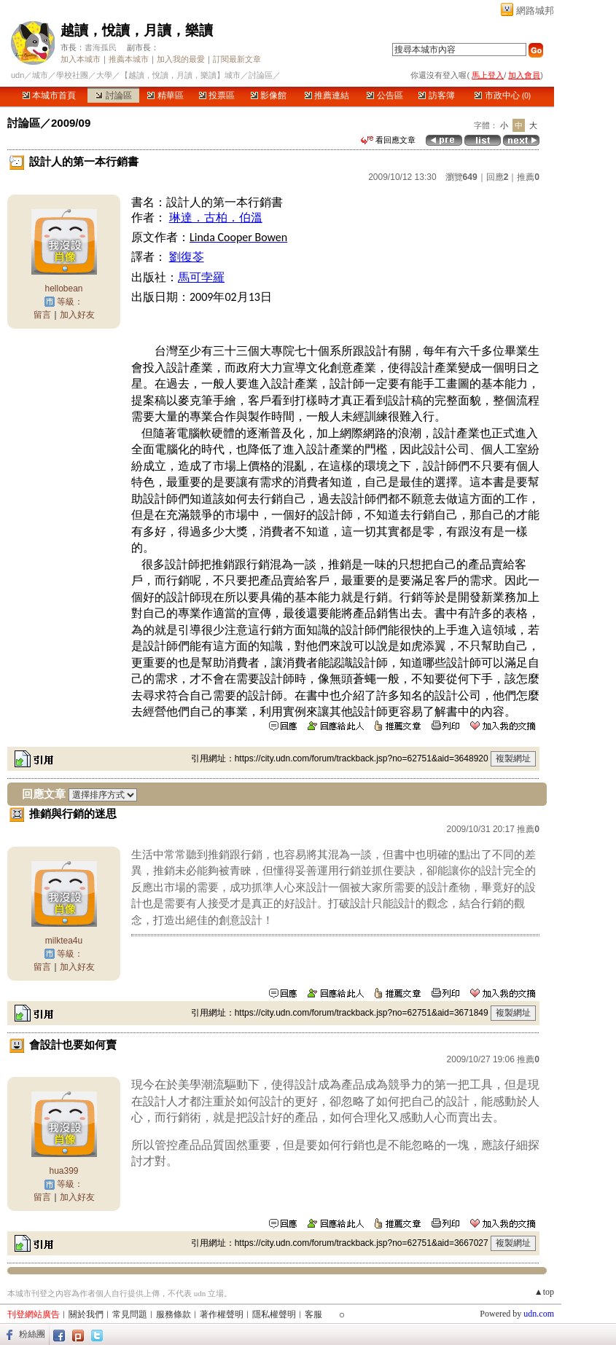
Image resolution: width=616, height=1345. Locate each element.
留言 (42, 315)
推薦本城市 (129, 59)
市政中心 (503, 95)
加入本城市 (81, 59)
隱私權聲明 (274, 1314)
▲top (544, 1292)
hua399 (63, 1171)
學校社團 (72, 75)
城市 (40, 75)
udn (17, 75)
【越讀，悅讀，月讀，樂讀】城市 (180, 75)
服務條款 (173, 1314)
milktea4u (63, 941)
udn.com (538, 1314)
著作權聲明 (221, 1314)
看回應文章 (388, 140)
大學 (104, 75)
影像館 (268, 95)
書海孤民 (101, 47)
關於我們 (86, 1314)
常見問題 (129, 1314)
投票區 (217, 95)
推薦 (528, 177)
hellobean (63, 288)
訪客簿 (436, 95)
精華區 (165, 95)
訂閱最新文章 (237, 59)
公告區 (384, 95)
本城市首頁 (49, 95)
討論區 (113, 95)
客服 (313, 1314)
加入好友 (77, 315)
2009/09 (70, 123)
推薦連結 (327, 95)
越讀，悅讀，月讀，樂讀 (137, 30)
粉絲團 (32, 1334)
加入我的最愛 (181, 59)
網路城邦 (535, 10)
